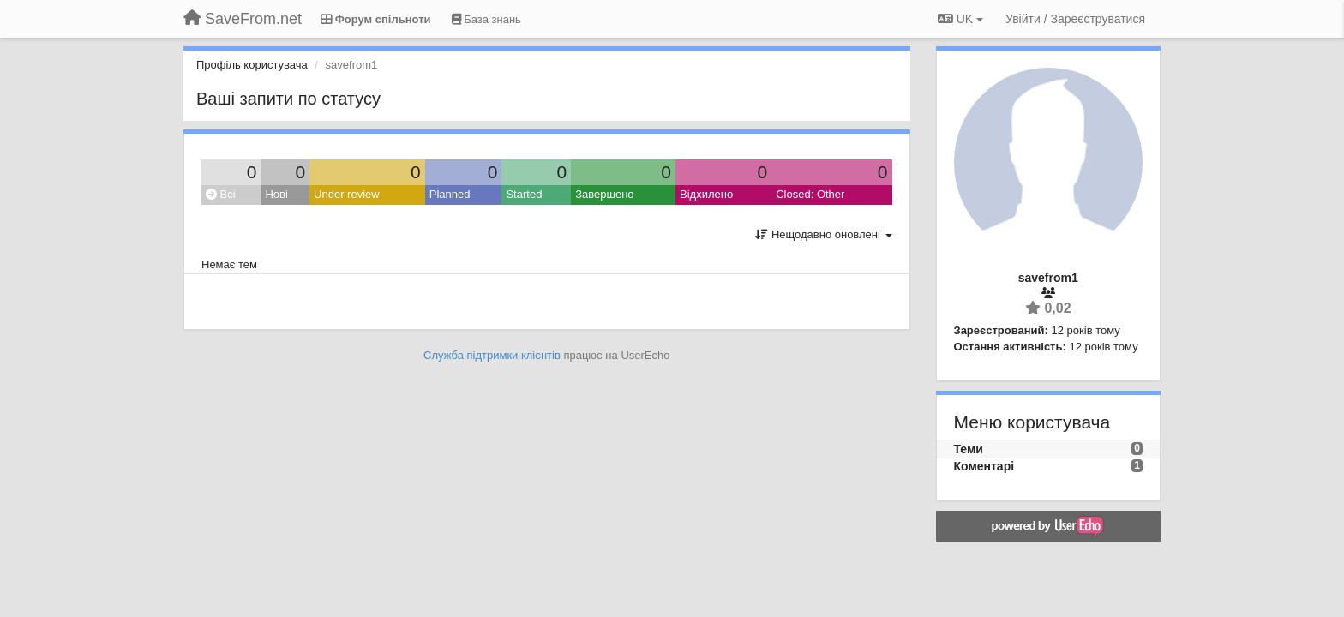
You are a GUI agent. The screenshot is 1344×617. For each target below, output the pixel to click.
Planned (450, 194)
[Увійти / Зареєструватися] (1075, 18)
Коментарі (984, 466)
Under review (347, 194)
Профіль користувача (252, 64)
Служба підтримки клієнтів (492, 355)
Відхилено (706, 194)
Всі (221, 194)
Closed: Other (810, 194)
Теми (968, 449)
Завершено (604, 194)
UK (960, 19)
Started (524, 194)
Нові (276, 194)
